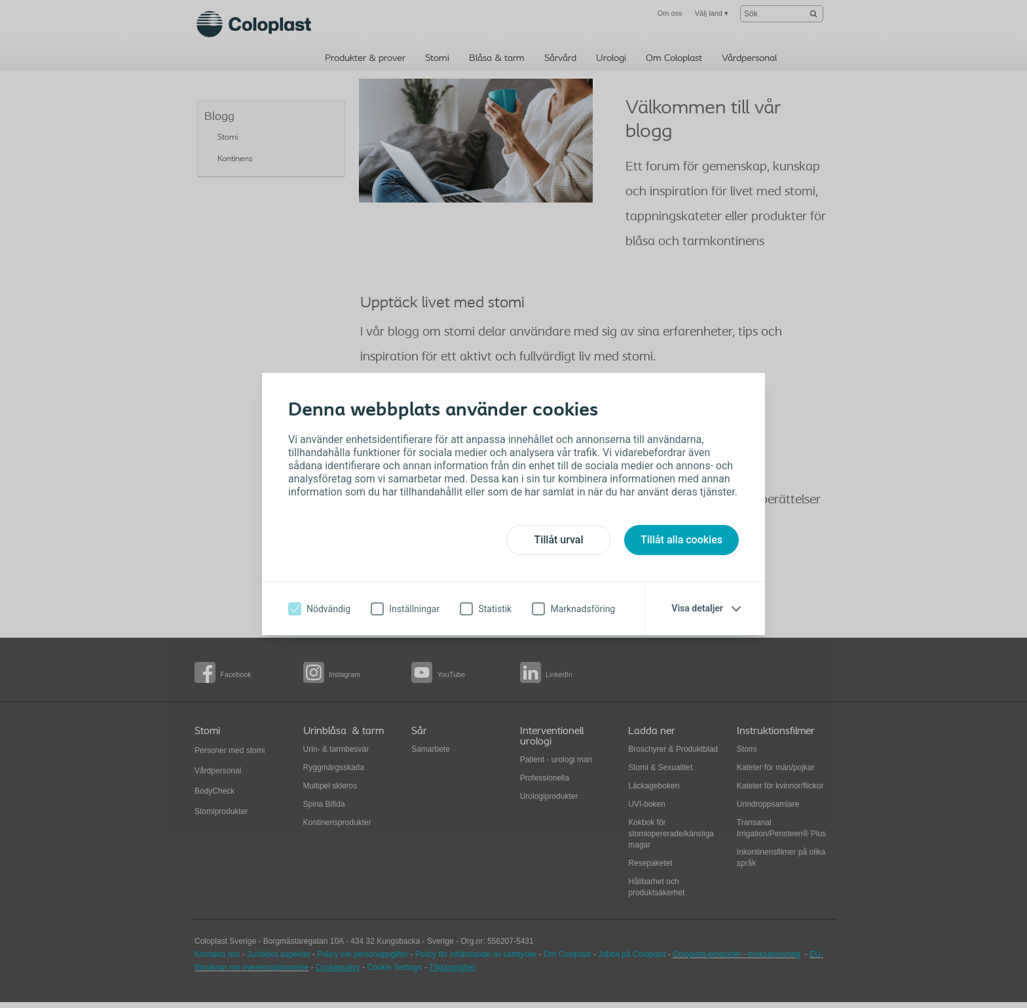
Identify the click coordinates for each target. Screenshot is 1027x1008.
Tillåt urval (558, 539)
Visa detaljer (697, 608)
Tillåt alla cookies (681, 539)
